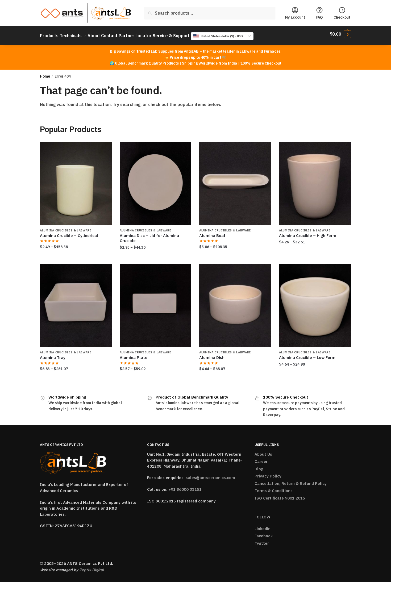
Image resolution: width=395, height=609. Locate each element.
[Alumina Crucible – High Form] (315, 180)
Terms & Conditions (274, 487)
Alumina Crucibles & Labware (66, 227)
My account (295, 13)
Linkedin (263, 525)
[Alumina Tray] (76, 302)
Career (261, 458)
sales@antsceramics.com (210, 474)
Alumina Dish (211, 354)
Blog (259, 465)
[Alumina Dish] (235, 302)
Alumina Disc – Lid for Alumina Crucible (149, 235)
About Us (263, 451)
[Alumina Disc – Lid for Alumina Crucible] (156, 180)
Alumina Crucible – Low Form (307, 354)
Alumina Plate (133, 354)
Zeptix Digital (91, 566)
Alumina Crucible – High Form (307, 232)
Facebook (264, 532)
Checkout (342, 13)
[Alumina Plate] (156, 302)
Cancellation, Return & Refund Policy (291, 480)
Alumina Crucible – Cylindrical (69, 232)
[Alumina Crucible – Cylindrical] (76, 180)
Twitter (262, 540)
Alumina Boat (212, 232)
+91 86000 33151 (185, 486)
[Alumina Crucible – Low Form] (315, 302)
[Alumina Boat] (235, 180)
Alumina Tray (52, 354)
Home (45, 73)
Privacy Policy (268, 472)
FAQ (319, 13)
